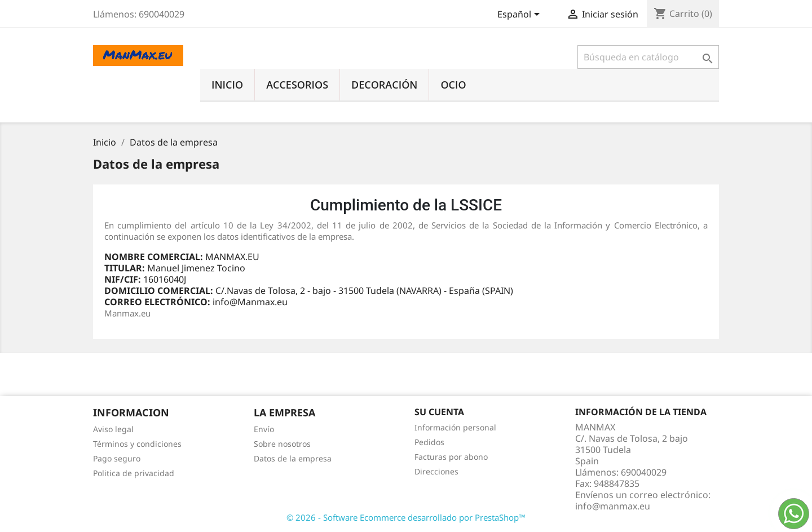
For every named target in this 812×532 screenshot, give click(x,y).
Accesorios (297, 84)
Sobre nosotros (282, 443)
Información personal (455, 427)
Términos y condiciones (137, 443)
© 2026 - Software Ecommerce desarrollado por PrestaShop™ (406, 517)
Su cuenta (439, 412)
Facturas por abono (451, 456)
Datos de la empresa (293, 458)
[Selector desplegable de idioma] (520, 15)
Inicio (227, 84)
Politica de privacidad (133, 473)
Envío (264, 429)
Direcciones (436, 471)
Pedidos (429, 442)
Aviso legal (113, 429)
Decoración (384, 84)
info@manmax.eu (612, 506)
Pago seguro (116, 458)
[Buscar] (648, 57)
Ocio (453, 84)
